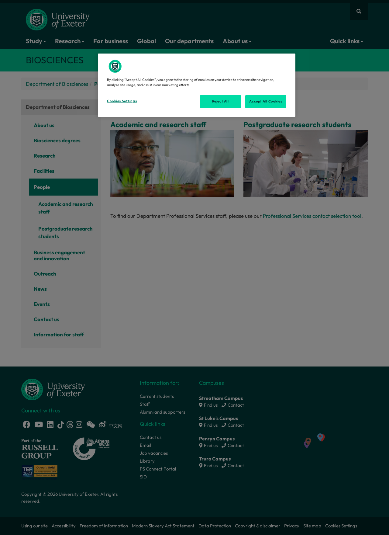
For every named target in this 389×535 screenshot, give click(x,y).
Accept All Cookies (265, 101)
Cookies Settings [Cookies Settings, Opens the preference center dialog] (122, 101)
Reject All (220, 101)
